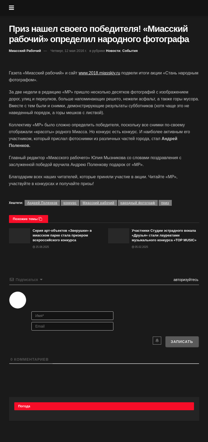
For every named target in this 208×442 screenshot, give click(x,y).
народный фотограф (138, 203)
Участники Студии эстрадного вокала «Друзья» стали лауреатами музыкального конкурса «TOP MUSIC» (164, 235)
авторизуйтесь (185, 280)
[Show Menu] (11, 8)
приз (165, 203)
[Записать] (181, 341)
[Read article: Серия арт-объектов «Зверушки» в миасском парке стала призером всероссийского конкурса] (19, 235)
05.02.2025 (140, 246)
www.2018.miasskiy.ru (99, 73)
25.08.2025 (41, 246)
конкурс (70, 203)
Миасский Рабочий (25, 51)
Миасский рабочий (98, 203)
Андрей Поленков (42, 203)
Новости (113, 51)
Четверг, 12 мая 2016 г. (68, 51)
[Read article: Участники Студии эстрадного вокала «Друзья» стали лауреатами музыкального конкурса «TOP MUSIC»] (118, 235)
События (130, 51)
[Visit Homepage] (107, 8)
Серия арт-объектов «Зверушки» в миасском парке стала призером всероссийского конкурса (62, 235)
